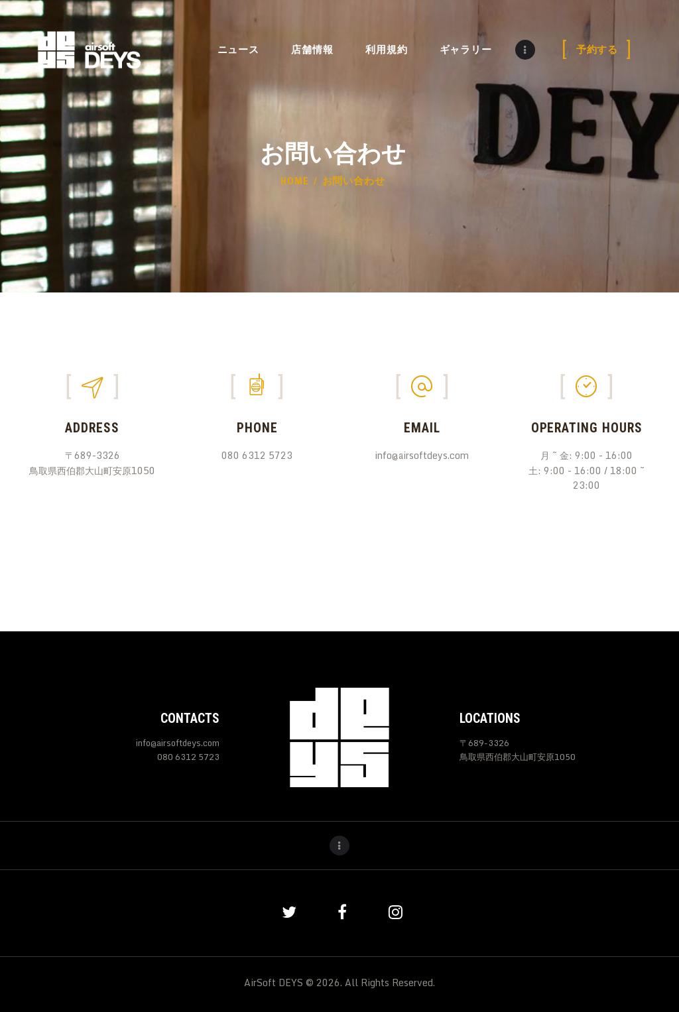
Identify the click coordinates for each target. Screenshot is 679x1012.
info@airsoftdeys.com (177, 742)
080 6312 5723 (188, 757)
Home (294, 181)
